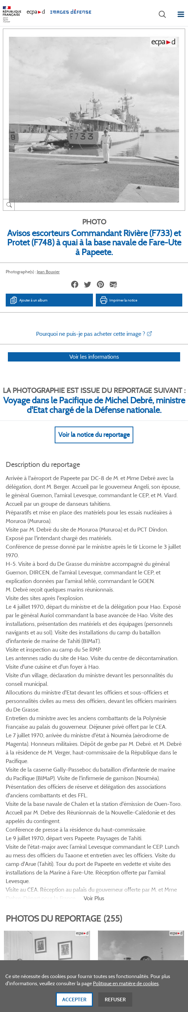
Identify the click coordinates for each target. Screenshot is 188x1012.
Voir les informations (94, 366)
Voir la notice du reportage (94, 444)
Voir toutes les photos (94, 760)
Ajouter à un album (28, 300)
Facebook (66, 794)
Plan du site (94, 933)
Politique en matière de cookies (126, 987)
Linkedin (102, 794)
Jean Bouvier (48, 271)
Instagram (119, 794)
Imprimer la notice (118, 300)
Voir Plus (94, 608)
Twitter (84, 794)
